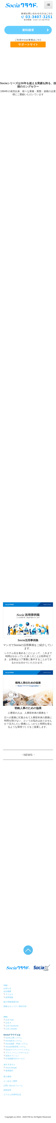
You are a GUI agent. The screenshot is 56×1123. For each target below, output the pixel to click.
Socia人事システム (13, 1038)
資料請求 (7, 1090)
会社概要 (7, 991)
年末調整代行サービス (15, 1059)
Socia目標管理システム (15, 1047)
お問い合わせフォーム (13, 1085)
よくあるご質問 (10, 1081)
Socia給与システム (13, 1041)
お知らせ (7, 988)
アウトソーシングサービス (17, 1053)
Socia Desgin (11, 1067)
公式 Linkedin (11, 1029)
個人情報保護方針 (11, 1002)
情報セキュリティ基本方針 (15, 1006)
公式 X (8, 1023)
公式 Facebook (11, 1026)
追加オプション (12, 1056)
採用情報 (9, 997)
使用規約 (9, 1070)
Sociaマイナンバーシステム (17, 1050)
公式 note (9, 1020)
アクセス (9, 994)
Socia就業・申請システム (16, 1044)
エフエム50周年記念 (12, 1094)
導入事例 (7, 1076)
